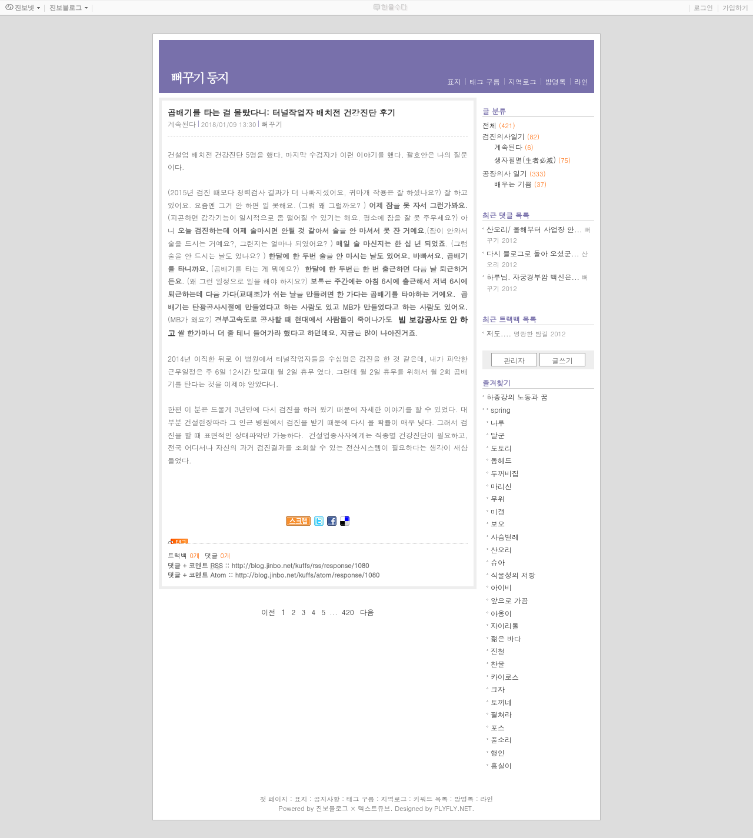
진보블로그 (332, 808)
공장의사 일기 (514, 173)
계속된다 (182, 124)
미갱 (498, 511)
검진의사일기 (510, 136)
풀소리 (501, 739)
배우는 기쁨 (520, 184)
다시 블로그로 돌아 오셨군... (533, 253)
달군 (498, 435)
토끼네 (501, 702)
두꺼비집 (505, 473)
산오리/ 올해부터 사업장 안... (534, 229)
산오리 (501, 550)
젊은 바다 (506, 638)
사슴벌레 (505, 537)
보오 (498, 524)
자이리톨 (505, 625)
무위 (498, 498)
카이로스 (505, 677)
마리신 (501, 486)
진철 (498, 651)
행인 (498, 752)
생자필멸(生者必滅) (532, 160)
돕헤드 (501, 460)
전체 (498, 125)
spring (501, 410)
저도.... (499, 333)
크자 (498, 689)
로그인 (703, 7)
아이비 (501, 587)
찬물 (498, 664)
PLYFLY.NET (453, 808)
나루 (498, 423)
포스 (498, 727)
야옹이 (501, 613)
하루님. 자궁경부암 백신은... (533, 277)
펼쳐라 (501, 714)
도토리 (501, 448)
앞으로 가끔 (509, 600)
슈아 (498, 562)
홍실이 (501, 765)
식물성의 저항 (513, 575)
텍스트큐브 (374, 808)
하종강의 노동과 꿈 (517, 397)
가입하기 (735, 7)
